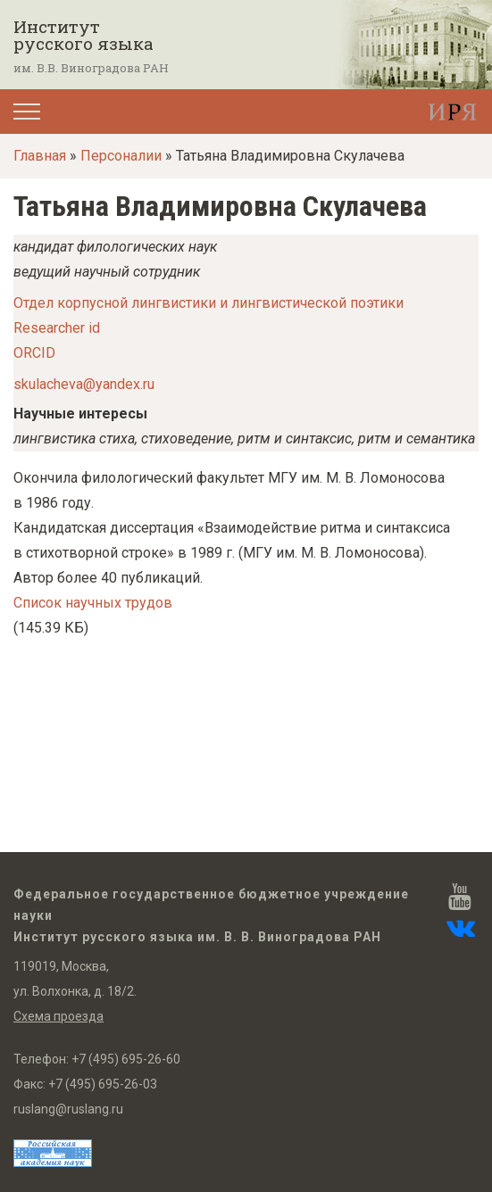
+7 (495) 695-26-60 (125, 1059)
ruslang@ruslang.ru (68, 1109)
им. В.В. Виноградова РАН (91, 68)
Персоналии (121, 155)
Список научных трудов (92, 602)
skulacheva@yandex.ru (83, 384)
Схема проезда (58, 1016)
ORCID (34, 352)
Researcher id (56, 327)
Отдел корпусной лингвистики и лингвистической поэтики (208, 302)
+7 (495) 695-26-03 (102, 1084)
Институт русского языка (83, 35)
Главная (39, 155)
